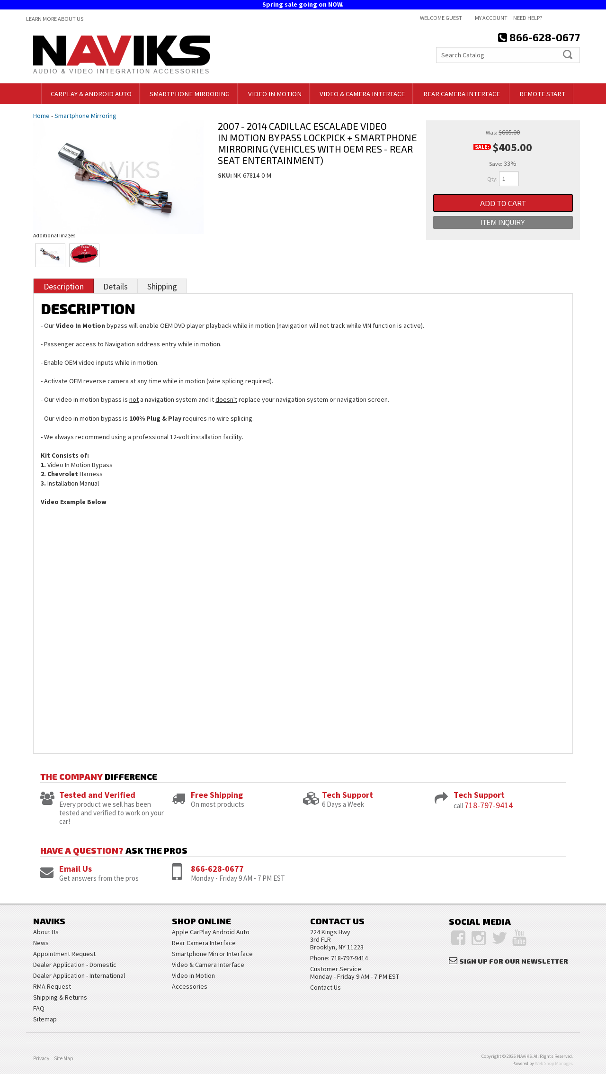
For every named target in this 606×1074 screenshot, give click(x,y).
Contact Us (325, 987)
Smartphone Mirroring (85, 115)
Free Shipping (217, 794)
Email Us (75, 868)
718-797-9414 (488, 805)
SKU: (225, 175)
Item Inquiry (503, 223)
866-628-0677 (217, 868)
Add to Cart (503, 203)
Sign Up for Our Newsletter (513, 961)
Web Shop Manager (553, 1063)
